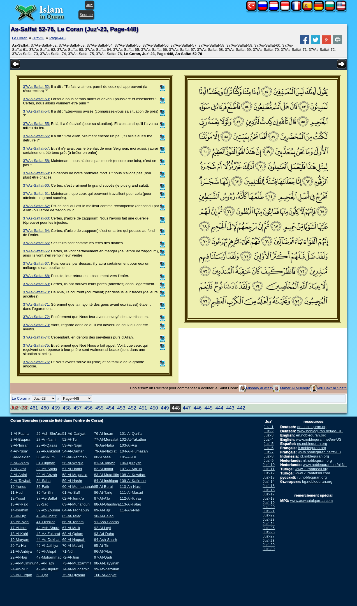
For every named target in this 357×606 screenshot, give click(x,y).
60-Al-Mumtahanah (78, 486)
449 (165, 408)
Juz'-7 (268, 452)
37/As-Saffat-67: (36, 263)
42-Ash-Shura (47, 528)
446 (198, 408)
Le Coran (19, 38)
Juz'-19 (269, 502)
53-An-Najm (72, 445)
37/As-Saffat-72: (36, 317)
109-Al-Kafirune (133, 481)
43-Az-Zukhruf (48, 534)
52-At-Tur (70, 439)
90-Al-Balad (103, 516)
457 (77, 408)
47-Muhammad (49, 557)
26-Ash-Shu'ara (49, 433)
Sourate (86, 15)
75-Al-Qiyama (73, 575)
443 (230, 408)
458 (67, 408)
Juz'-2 (268, 431)
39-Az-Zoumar (48, 510)
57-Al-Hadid (72, 469)
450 (154, 408)
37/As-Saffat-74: (36, 337)
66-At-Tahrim (73, 522)
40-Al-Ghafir (46, 516)
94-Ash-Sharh (105, 540)
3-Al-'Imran (19, 445)
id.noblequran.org (314, 456)
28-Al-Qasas (46, 445)
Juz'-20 (269, 507)
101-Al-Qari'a (131, 433)
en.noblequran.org (311, 435)
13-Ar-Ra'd (19, 504)
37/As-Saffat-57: (36, 148)
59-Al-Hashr (72, 481)
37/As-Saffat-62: (36, 206)
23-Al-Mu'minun (23, 563)
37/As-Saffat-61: (36, 193)
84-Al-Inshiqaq (106, 481)
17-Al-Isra (18, 528)
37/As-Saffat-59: (36, 173)
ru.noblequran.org (312, 477)
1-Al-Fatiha (19, 433)
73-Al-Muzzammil (76, 563)
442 (241, 408)
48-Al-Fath (45, 563)
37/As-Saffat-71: (36, 304)
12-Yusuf (17, 498)
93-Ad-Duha (104, 534)
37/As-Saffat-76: (36, 362)
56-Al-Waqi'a (72, 463)
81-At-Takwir (104, 463)
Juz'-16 (269, 490)
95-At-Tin (101, 545)
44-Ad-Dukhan (48, 540)
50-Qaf (42, 575)
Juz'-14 (269, 481)
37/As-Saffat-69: (36, 284)
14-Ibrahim (19, 510)
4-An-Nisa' (19, 451)
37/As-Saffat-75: (36, 345)
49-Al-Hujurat (47, 569)
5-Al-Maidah (20, 457)
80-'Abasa (102, 457)
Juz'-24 (269, 524)
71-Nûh (68, 551)
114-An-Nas (130, 510)
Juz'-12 (269, 473)
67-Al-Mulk (71, 528)
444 (219, 408)
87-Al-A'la (102, 498)
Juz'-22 (269, 515)
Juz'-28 (269, 540)
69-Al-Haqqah (73, 540)
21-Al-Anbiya (21, 551)
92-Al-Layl (102, 528)
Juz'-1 (268, 427)
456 (88, 408)
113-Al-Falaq (130, 504)
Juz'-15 (269, 486)
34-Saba (43, 481)
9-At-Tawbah (20, 481)
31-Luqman (45, 463)
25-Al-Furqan (21, 575)
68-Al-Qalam (72, 534)
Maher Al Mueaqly (295, 388)
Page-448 (57, 38)
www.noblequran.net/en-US (318, 439)
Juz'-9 (268, 460)
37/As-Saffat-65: (36, 243)
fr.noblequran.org (312, 448)
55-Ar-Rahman (74, 457)
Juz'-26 (269, 532)
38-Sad (42, 504)
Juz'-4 (268, 439)
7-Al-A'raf (18, 469)
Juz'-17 (269, 494)
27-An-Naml (46, 439)
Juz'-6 (268, 448)
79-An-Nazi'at (105, 451)
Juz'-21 (269, 511)
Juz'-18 (269, 498)
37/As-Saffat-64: (36, 230)
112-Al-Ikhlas (131, 498)
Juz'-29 (269, 545)
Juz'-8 (268, 456)
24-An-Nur (18, 569)
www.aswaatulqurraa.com (311, 500)
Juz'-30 (269, 549)
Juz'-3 (268, 435)
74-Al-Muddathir (75, 569)
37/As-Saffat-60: (36, 185)
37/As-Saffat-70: (36, 292)
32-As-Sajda (46, 469)
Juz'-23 (39, 38)
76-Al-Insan (103, 433)
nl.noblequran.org (317, 460)
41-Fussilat (45, 522)
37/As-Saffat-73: (36, 325)
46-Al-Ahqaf (46, 551)
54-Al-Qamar (73, 451)
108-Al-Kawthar (132, 475)
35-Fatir (42, 486)
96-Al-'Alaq (103, 551)
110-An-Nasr (130, 486)
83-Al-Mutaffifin (106, 475)
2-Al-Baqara (20, 439)
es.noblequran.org (312, 444)
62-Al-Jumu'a (73, 498)
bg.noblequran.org (317, 481)
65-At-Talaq (71, 516)
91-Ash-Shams (106, 522)
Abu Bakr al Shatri (332, 388)
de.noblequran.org (312, 427)
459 (56, 408)
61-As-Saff (71, 492)
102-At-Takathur (133, 439)
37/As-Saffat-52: (36, 86)
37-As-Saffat (46, 498)
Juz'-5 (268, 444)
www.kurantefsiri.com (312, 473)
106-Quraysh (130, 463)
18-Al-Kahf (19, 534)
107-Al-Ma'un (131, 469)
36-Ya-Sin (44, 492)
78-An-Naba (104, 445)
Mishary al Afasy (259, 388)
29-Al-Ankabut (48, 451)
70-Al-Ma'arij (72, 545)
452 (132, 408)
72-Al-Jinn (70, 557)
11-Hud (16, 492)
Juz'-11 (269, 469)
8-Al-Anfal (18, 475)
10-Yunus (18, 486)
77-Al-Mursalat (106, 439)
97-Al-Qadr (103, 557)
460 (45, 408)
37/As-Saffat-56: (36, 136)
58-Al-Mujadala (74, 475)
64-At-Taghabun (75, 510)
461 (34, 408)
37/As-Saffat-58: (36, 161)
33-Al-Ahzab (46, 475)
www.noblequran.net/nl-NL (325, 465)
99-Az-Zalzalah (106, 569)
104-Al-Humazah (134, 451)
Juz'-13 (269, 477)
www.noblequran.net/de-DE (320, 431)
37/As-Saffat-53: (36, 99)
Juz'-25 (269, 528)
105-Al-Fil (128, 457)
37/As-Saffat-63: (36, 218)
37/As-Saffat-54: (36, 111)
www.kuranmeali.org (311, 469)
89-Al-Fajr (102, 510)
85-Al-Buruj (103, 486)
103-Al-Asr (128, 445)
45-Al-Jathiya (47, 545)
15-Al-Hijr (18, 516)
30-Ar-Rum (45, 457)
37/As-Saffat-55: (36, 124)
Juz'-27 (269, 536)
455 (99, 408)
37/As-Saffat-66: (36, 251)
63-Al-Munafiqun (76, 504)
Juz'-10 (269, 465)
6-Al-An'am (19, 463)
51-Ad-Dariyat (73, 433)
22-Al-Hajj (18, 557)
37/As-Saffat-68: (36, 276)
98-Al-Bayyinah (106, 563)
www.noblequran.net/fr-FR (319, 452)
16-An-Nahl (19, 522)
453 (121, 408)
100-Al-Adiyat (105, 575)
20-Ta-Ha (18, 545)
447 (187, 408)
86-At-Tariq (103, 492)
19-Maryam (19, 540)
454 (110, 408)
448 (176, 408)
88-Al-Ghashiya (107, 504)
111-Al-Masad (131, 492)
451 (143, 408)
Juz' (89, 5)
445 (209, 408)
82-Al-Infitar (103, 469)
